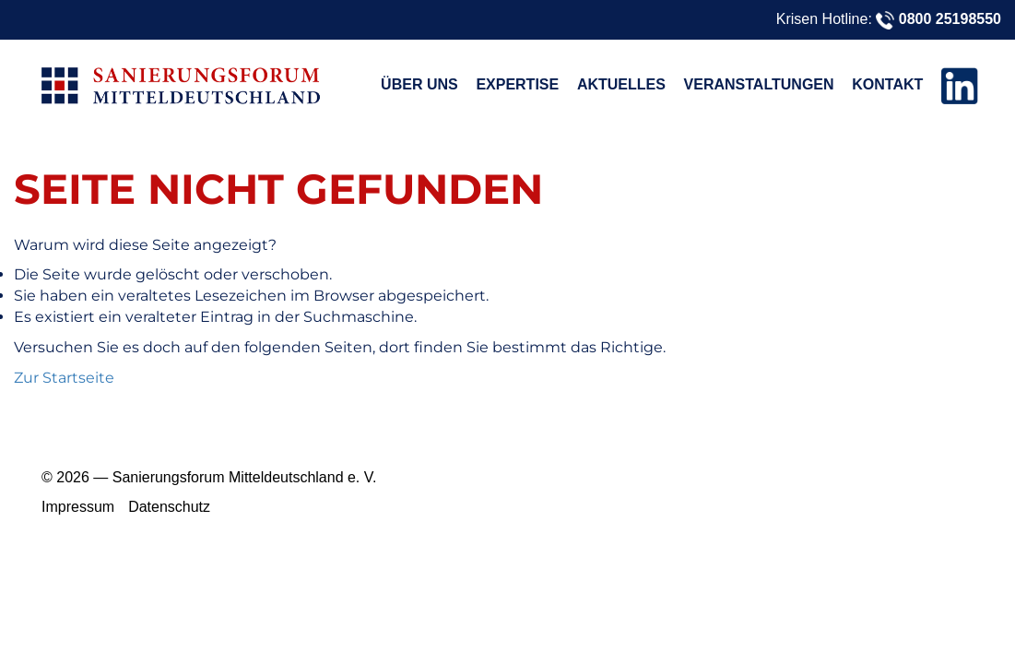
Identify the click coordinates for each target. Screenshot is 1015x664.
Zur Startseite (64, 377)
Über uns (419, 84)
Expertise (517, 84)
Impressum (77, 507)
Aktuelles (621, 84)
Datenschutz (169, 507)
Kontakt (887, 84)
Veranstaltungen (759, 84)
